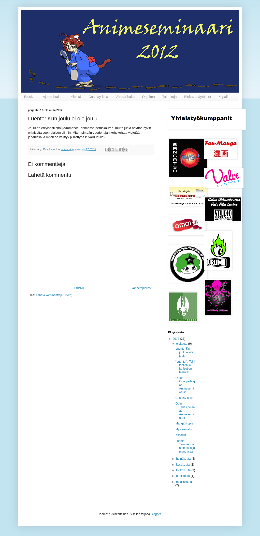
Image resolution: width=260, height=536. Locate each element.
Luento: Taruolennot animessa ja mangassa (185, 446)
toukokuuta (183, 470)
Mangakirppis (184, 423)
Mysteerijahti (183, 429)
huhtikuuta (183, 476)
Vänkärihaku (125, 97)
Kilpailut (224, 97)
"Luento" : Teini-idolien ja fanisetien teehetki (185, 367)
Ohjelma (148, 97)
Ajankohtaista (53, 97)
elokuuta (182, 343)
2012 (176, 339)
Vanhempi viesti (141, 288)
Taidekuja (169, 97)
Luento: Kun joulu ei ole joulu (184, 352)
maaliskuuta (184, 482)
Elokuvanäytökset (197, 97)
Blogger (156, 514)
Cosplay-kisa (98, 97)
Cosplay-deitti (184, 398)
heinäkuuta (183, 458)
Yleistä (76, 97)
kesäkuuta (183, 464)
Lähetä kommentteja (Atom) (54, 295)
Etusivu (29, 97)
